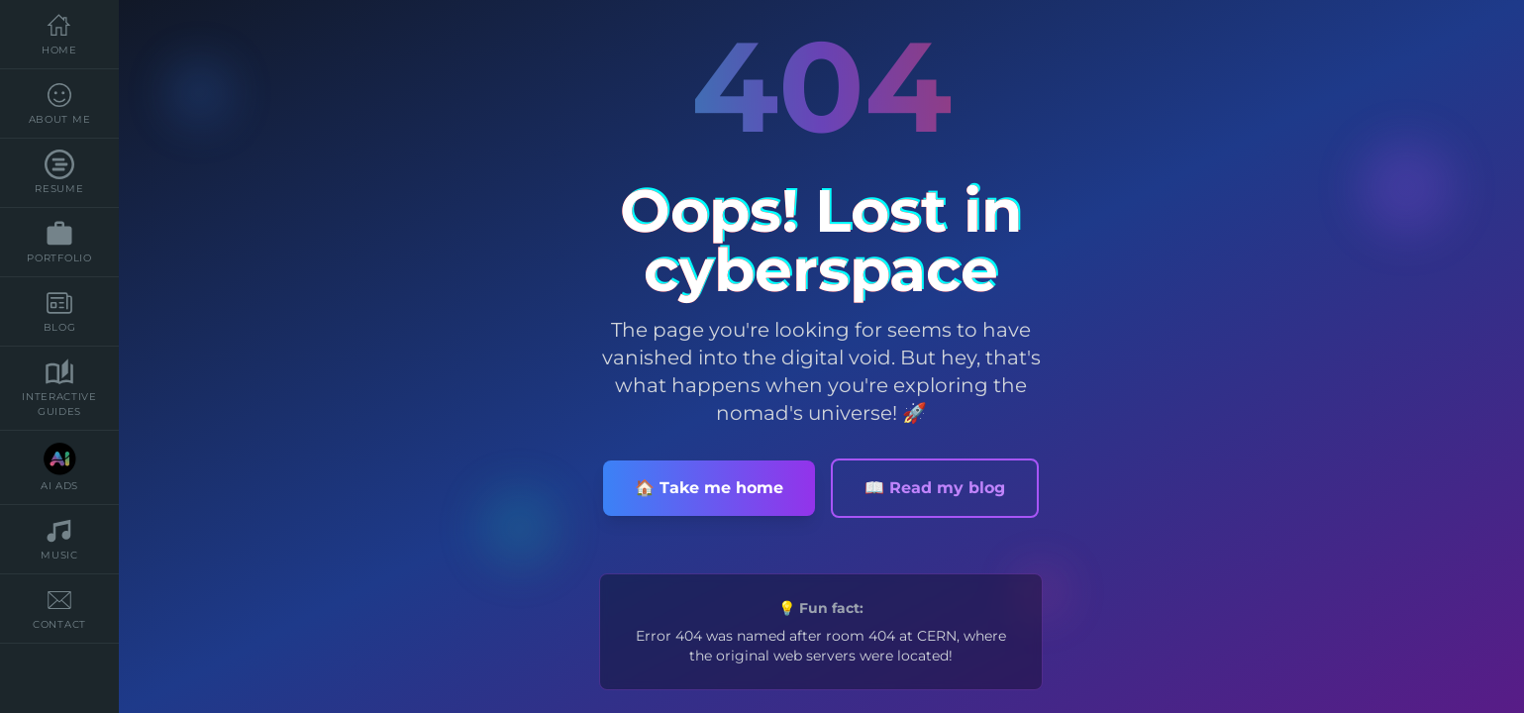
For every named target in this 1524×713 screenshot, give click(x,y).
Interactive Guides (59, 387)
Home (59, 33)
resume (59, 172)
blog (60, 311)
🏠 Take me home (709, 487)
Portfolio (59, 241)
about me (60, 103)
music (59, 538)
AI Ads (59, 467)
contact (59, 608)
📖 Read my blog (934, 487)
